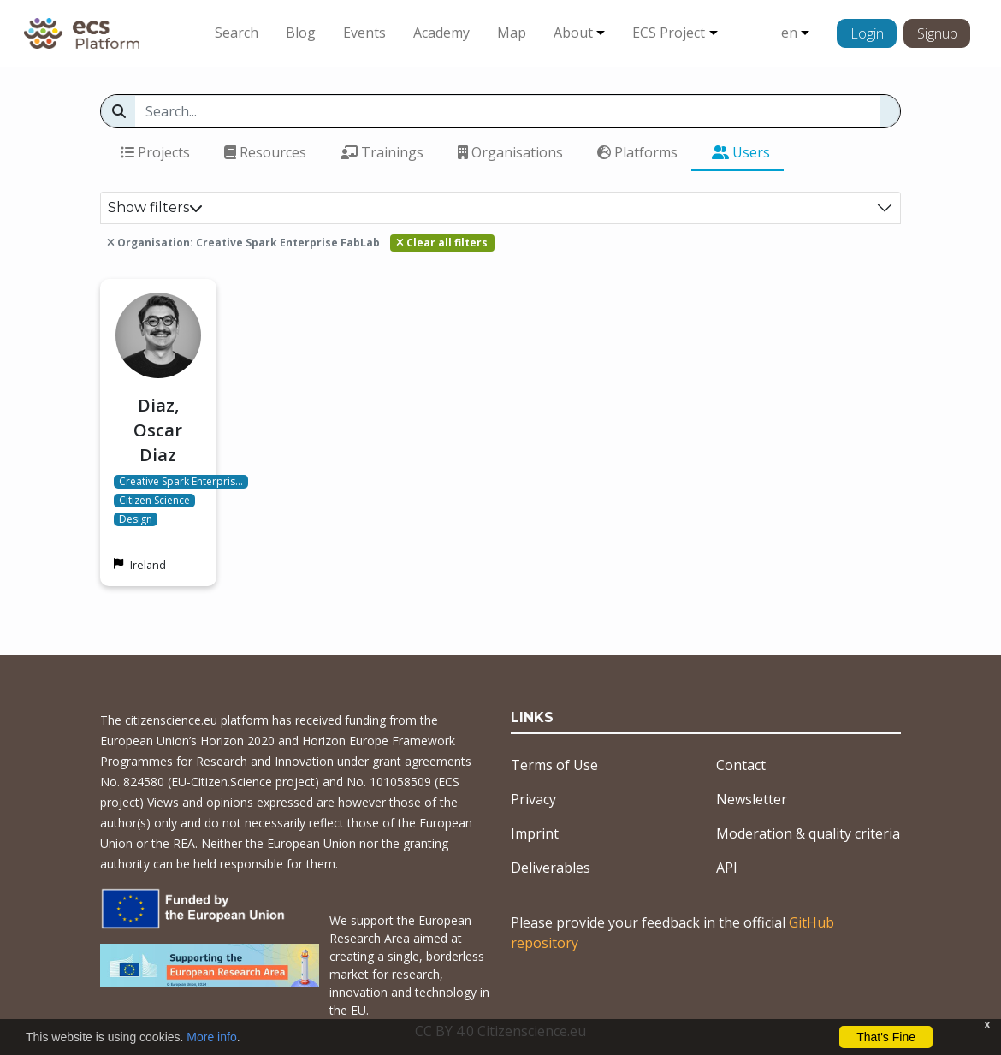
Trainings (382, 152)
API (726, 867)
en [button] (789, 32)
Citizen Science (154, 500)
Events (364, 32)
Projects (155, 152)
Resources (265, 152)
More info (211, 1037)
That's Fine (885, 1037)
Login (867, 33)
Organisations (510, 152)
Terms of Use (554, 765)
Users (741, 152)
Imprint (535, 833)
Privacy (533, 799)
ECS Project (668, 32)
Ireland (148, 564)
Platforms (637, 152)
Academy (441, 32)
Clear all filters (442, 242)
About (573, 32)
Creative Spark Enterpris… (181, 482)
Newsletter (751, 799)
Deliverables (550, 867)
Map (511, 32)
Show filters (155, 207)
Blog (301, 32)
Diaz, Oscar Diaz (157, 430)
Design (135, 519)
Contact (741, 765)
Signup (937, 33)
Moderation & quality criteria (808, 833)
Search (236, 32)
